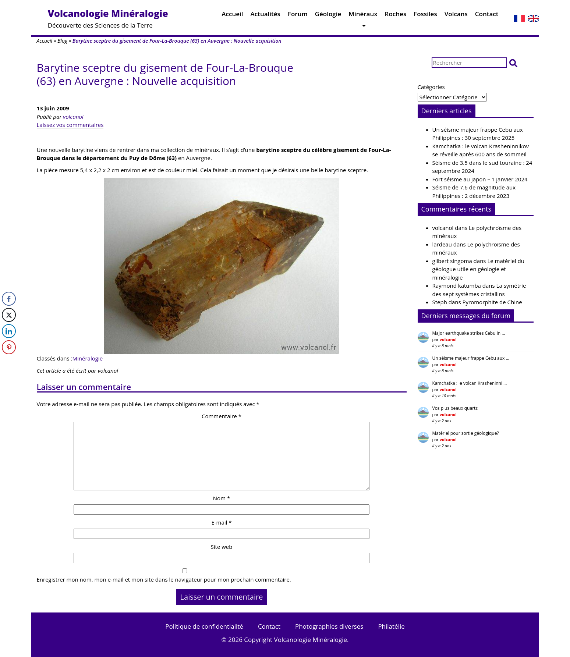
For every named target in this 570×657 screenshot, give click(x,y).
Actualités (265, 16)
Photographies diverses (329, 626)
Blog (62, 40)
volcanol (73, 116)
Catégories (431, 86)
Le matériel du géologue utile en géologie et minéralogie (478, 269)
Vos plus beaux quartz (455, 408)
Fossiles (425, 16)
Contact (487, 16)
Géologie (328, 16)
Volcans (456, 16)
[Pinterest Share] (9, 347)
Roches (396, 16)
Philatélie (391, 626)
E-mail (221, 522)
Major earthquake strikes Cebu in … (468, 333)
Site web (222, 546)
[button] (513, 62)
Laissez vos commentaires (70, 124)
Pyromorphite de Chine (492, 302)
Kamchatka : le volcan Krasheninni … (469, 383)
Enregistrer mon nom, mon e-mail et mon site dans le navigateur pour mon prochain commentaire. (164, 579)
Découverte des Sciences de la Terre (108, 18)
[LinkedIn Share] (9, 331)
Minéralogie (87, 358)
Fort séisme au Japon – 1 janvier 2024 (480, 179)
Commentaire (221, 416)
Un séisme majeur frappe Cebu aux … (470, 358)
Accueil (232, 16)
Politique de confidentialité (204, 626)
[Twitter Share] (9, 315)
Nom (221, 498)
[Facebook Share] (9, 299)
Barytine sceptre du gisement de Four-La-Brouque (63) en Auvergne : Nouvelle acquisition (165, 74)
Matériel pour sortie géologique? (465, 433)
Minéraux (362, 16)
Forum (298, 16)
